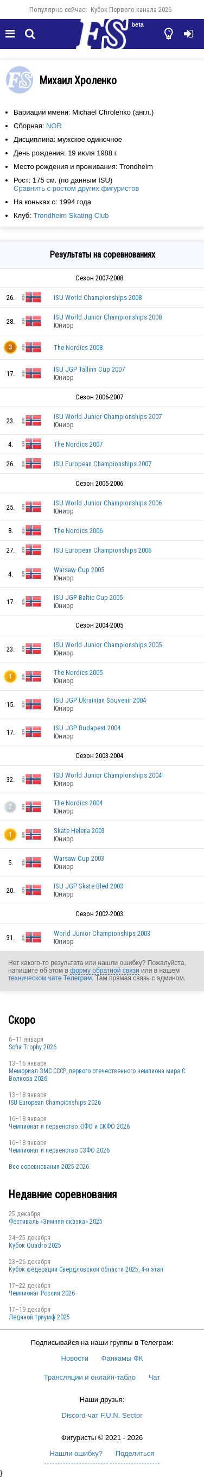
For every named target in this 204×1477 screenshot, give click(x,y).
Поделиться (135, 1453)
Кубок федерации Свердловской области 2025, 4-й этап (86, 1269)
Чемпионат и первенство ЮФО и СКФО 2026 (69, 1126)
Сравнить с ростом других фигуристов (76, 188)
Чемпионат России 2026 (42, 1293)
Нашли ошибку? (76, 1453)
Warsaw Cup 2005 (79, 570)
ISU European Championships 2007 (102, 464)
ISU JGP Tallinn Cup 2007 (89, 369)
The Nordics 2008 (78, 347)
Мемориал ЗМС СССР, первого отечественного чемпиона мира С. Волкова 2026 (98, 1074)
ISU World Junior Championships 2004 (108, 775)
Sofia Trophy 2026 (32, 1047)
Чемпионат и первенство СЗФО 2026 (59, 1150)
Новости (74, 1358)
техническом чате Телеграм (50, 978)
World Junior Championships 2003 (102, 933)
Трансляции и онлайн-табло (90, 1377)
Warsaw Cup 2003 (79, 858)
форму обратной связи (104, 970)
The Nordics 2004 (78, 803)
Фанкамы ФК (122, 1358)
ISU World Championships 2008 (98, 297)
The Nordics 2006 (78, 531)
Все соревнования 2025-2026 (49, 1167)
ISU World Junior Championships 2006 (108, 503)
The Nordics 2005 (78, 672)
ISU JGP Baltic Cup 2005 (88, 597)
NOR (54, 126)
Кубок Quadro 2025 (35, 1245)
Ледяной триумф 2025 (39, 1317)
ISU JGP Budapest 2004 (87, 728)
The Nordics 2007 (78, 444)
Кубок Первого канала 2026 (131, 9)
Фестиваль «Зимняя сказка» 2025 (56, 1221)
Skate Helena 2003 (79, 831)
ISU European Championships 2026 (55, 1102)
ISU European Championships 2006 (102, 550)
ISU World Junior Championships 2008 (108, 317)
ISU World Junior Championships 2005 (108, 645)
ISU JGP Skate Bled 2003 (88, 886)
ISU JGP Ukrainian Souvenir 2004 (100, 700)
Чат (155, 1377)
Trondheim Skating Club (71, 215)
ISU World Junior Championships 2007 (108, 416)
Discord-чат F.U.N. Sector (102, 1415)
